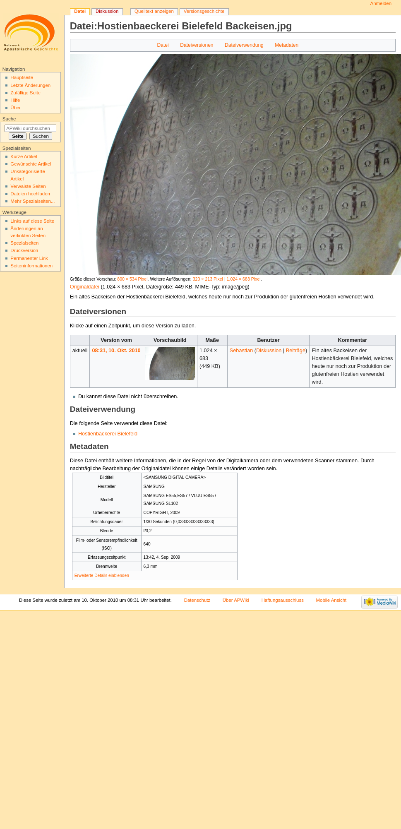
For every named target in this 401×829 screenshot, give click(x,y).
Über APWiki (236, 600)
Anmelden (381, 3)
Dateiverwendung (244, 45)
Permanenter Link (29, 258)
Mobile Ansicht (331, 600)
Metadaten (286, 45)
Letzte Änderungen (30, 85)
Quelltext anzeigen (154, 11)
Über (15, 107)
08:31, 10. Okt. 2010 (116, 350)
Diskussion (268, 350)
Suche (9, 118)
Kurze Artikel (23, 156)
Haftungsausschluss (283, 600)
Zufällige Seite (25, 92)
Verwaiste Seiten (28, 186)
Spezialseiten (24, 242)
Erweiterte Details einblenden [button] (101, 575)
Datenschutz (197, 600)
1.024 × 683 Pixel (244, 278)
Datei (163, 45)
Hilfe (15, 100)
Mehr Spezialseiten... (32, 201)
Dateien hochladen (30, 193)
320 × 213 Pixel (208, 278)
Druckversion (24, 250)
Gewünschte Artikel (30, 163)
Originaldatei (84, 287)
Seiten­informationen (31, 265)
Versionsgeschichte (204, 11)
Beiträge (295, 350)
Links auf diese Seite (32, 221)
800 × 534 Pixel (132, 278)
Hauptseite (21, 77)
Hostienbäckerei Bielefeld (107, 434)
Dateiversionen (196, 45)
